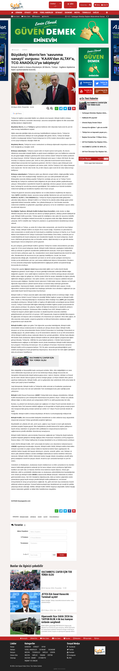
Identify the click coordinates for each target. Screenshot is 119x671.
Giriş (97, 5)
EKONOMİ (68, 12)
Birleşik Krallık (24, 517)
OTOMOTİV (42, 658)
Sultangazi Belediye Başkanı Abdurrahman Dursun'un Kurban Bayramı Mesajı (94, 113)
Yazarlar (67, 638)
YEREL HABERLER (46, 12)
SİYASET (27, 12)
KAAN (39, 517)
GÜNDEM (19, 12)
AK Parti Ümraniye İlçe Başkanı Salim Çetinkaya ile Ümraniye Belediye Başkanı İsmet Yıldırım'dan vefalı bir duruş (94, 151)
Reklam (12, 650)
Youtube (70, 652)
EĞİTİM (50, 655)
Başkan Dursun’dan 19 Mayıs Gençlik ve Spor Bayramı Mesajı (94, 137)
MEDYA (77, 12)
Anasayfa (15, 50)
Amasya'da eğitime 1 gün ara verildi (93, 127)
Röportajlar (87, 638)
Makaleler (36, 16)
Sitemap (13, 658)
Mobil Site (33, 638)
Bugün (99, 159)
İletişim (12, 652)
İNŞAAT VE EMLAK (31, 661)
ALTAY (45, 517)
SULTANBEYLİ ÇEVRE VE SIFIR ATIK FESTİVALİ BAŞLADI (94, 146)
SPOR (35, 12)
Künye (12, 647)
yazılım (55, 669)
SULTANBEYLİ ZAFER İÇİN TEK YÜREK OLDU (87, 16)
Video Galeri (26, 16)
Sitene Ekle (14, 655)
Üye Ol (104, 5)
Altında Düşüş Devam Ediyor (91, 122)
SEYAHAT (58, 12)
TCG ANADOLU (54, 517)
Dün (102, 159)
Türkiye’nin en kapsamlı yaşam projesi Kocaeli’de (94, 132)
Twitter (70, 650)
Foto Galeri (15, 16)
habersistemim (61, 669)
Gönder (62, 555)
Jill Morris (33, 517)
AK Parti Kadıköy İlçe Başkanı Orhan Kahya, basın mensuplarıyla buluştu (94, 142)
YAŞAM (42, 655)
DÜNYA (52, 652)
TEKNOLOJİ (86, 12)
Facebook (71, 647)
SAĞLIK (96, 12)
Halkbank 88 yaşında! (88, 117)
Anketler (45, 16)
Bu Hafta (106, 159)
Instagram (71, 655)
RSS (69, 658)
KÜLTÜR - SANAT (30, 658)
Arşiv (96, 638)
